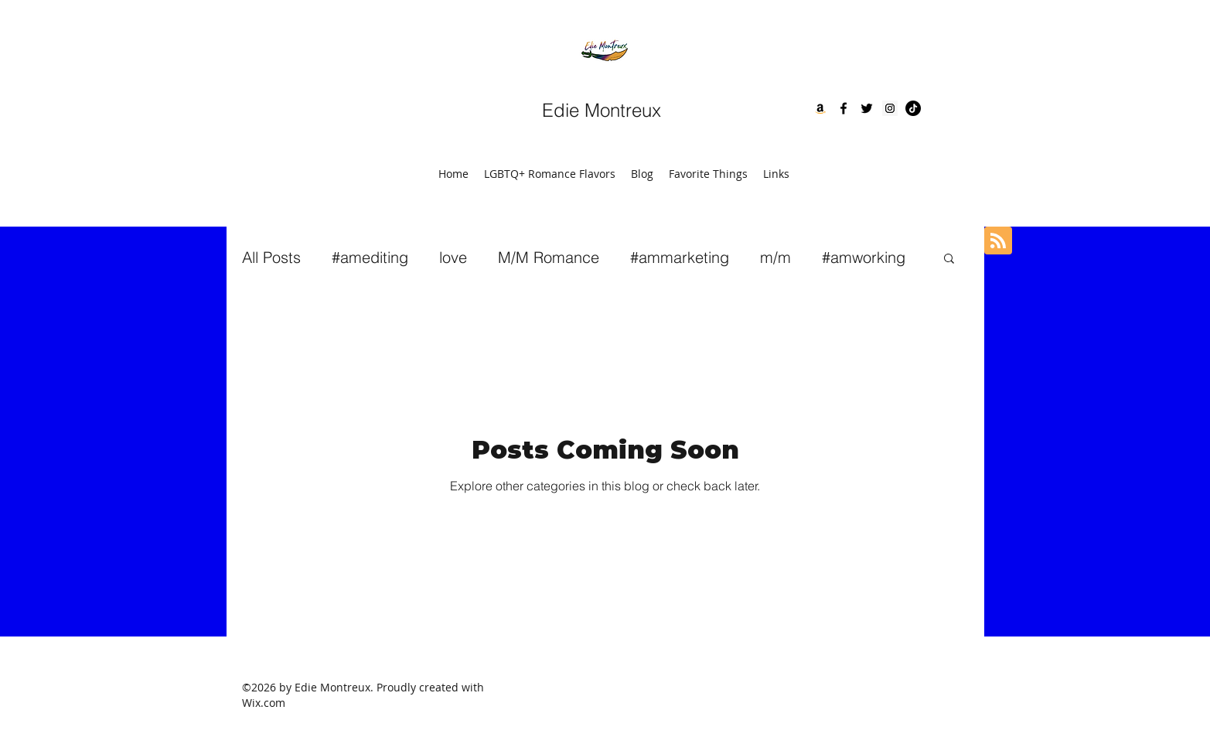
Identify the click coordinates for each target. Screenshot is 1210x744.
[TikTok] (913, 108)
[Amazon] (820, 108)
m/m (775, 257)
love (453, 257)
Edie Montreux (601, 110)
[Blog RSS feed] (998, 241)
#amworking (863, 257)
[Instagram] (890, 108)
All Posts (271, 257)
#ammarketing (679, 257)
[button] (949, 259)
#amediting (370, 257)
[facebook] (843, 108)
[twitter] (866, 108)
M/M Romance (548, 257)
